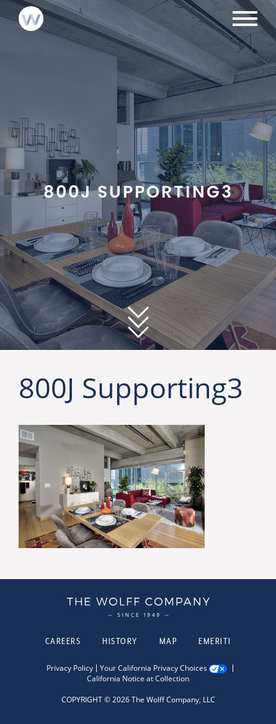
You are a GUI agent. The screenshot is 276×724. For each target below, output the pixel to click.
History (120, 641)
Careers (63, 641)
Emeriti (214, 641)
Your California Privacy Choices (153, 668)
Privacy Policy (70, 668)
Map (168, 641)
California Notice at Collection (138, 679)
